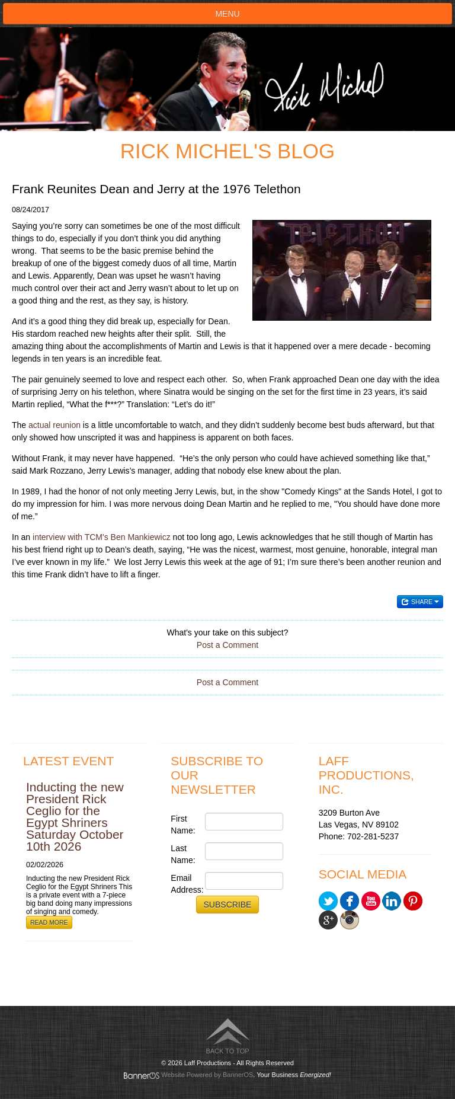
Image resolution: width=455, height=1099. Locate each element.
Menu (227, 13)
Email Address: (184, 883)
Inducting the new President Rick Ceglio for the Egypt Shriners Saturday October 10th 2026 (75, 816)
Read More (49, 922)
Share (420, 602)
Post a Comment (227, 645)
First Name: (183, 824)
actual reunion (54, 425)
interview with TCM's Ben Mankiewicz (102, 537)
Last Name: (183, 854)
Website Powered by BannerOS (207, 1074)
